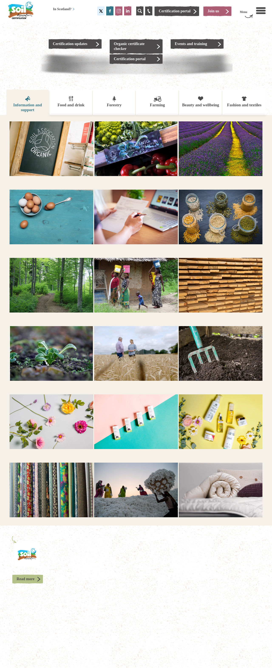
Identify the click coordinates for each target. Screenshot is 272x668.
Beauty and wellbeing (200, 101)
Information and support (27, 103)
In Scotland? (64, 9)
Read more (25, 579)
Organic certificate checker (129, 46)
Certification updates (70, 44)
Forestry (114, 101)
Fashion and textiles (244, 101)
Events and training (191, 44)
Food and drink (71, 101)
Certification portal (130, 59)
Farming (157, 101)
